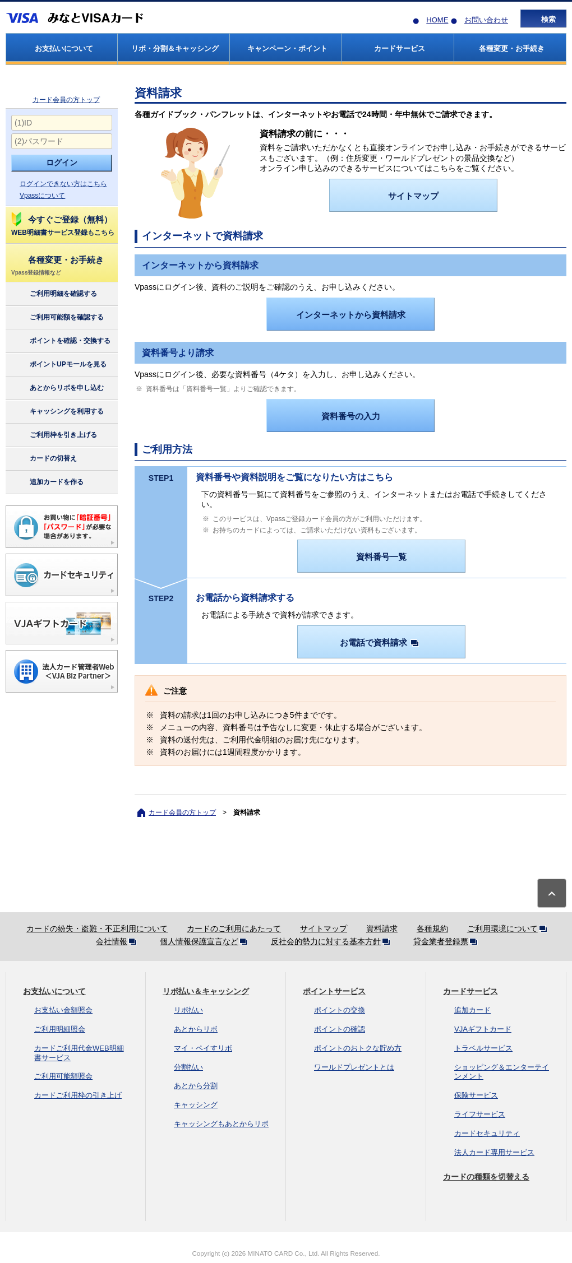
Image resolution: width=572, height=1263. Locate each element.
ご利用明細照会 (59, 1029)
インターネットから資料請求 (350, 314)
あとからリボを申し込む (57, 388)
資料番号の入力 (350, 416)
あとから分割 (196, 1085)
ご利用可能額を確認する (57, 317)
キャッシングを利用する (57, 411)
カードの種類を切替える (486, 1176)
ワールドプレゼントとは (354, 1067)
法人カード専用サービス (494, 1152)
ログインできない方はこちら (63, 184)
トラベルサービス (483, 1048)
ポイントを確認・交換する (60, 341)
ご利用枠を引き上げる (53, 435)
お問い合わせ (486, 20)
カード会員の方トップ (66, 100)
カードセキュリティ (487, 1133)
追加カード (472, 1010)
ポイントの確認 (339, 1029)
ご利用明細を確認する (53, 294)
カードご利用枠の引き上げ (78, 1095)
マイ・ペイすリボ (203, 1048)
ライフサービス (479, 1114)
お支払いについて (54, 991)
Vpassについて (42, 195)
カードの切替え (43, 459)
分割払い (188, 1067)
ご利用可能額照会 (63, 1076)
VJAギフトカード (482, 1029)
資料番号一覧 (381, 556)
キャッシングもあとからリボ (221, 1124)
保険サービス (476, 1095)
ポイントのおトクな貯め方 (358, 1048)
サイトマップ (413, 196)
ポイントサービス (334, 991)
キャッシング (196, 1105)
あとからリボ (196, 1029)
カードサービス (470, 991)
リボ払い (188, 1010)
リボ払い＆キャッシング (206, 991)
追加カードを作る (47, 482)
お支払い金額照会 (63, 1010)
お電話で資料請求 (381, 642)
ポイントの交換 (339, 1010)
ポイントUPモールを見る (58, 364)
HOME (437, 20)
